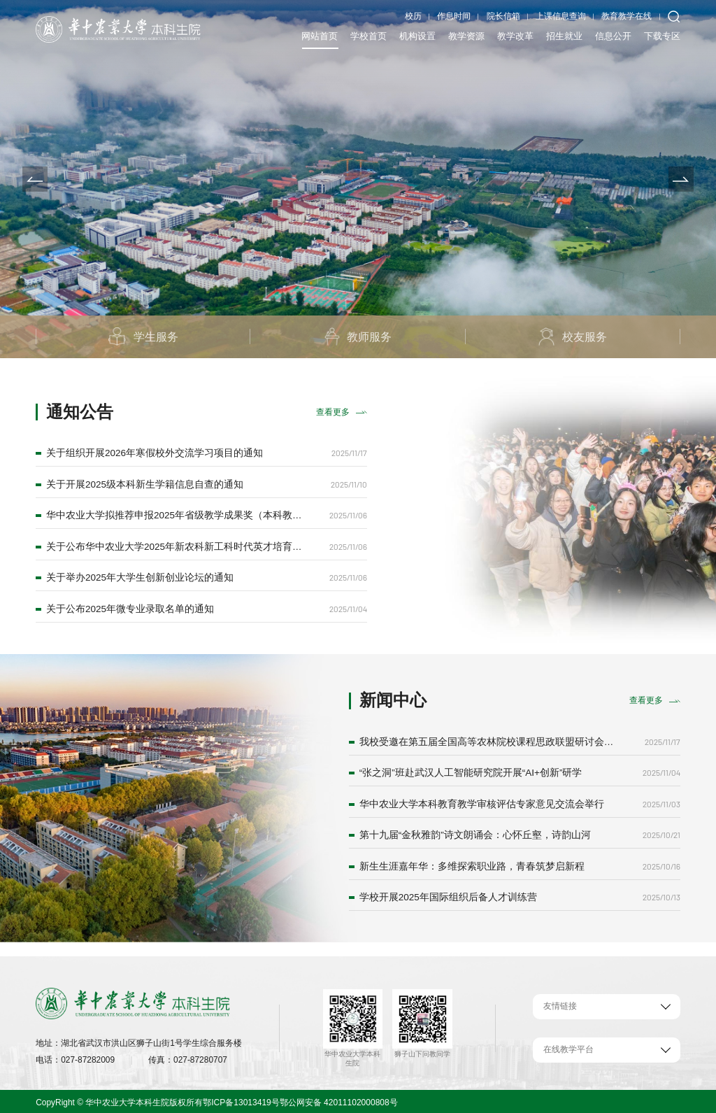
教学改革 (515, 36)
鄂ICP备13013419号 (241, 1100)
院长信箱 (503, 16)
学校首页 (368, 36)
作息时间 (454, 16)
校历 (413, 16)
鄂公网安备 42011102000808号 (337, 1100)
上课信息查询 (561, 16)
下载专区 (662, 36)
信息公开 (613, 36)
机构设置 (417, 36)
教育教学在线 (626, 16)
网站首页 (319, 36)
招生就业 (564, 36)
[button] (35, 179)
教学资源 (466, 36)
